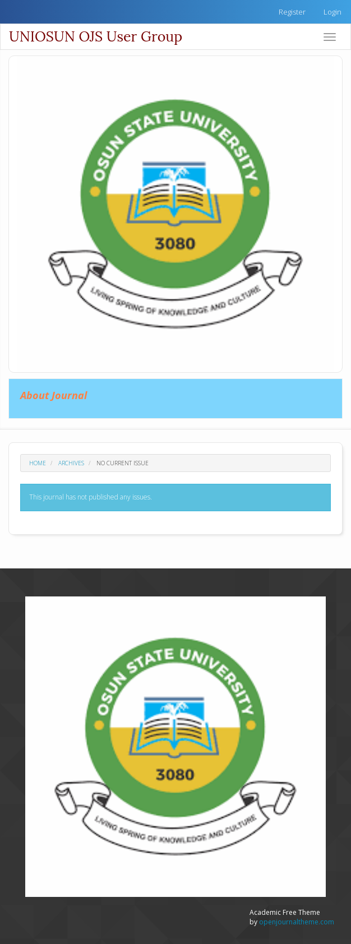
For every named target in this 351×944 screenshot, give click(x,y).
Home (37, 463)
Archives (71, 463)
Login (332, 12)
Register (292, 12)
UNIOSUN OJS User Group (95, 36)
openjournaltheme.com (296, 922)
